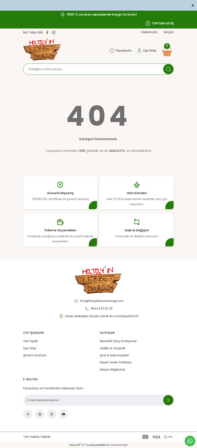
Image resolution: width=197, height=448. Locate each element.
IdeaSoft (75, 445)
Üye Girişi (29, 348)
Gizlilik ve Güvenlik (112, 348)
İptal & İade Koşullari (114, 355)
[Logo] (42, 49)
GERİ (82, 150)
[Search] (98, 69)
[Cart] (167, 50)
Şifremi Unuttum (34, 355)
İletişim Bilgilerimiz (112, 370)
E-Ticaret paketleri (94, 445)
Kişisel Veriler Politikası (115, 362)
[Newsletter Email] (98, 400)
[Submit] (168, 400)
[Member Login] (146, 50)
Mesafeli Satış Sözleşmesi (118, 341)
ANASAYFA (117, 150)
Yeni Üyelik (30, 341)
